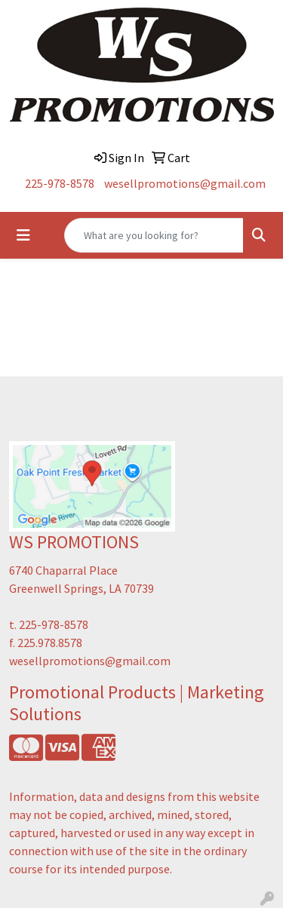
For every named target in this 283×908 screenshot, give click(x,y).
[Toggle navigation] (23, 235)
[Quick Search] (154, 235)
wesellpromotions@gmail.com (185, 183)
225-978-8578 (59, 183)
